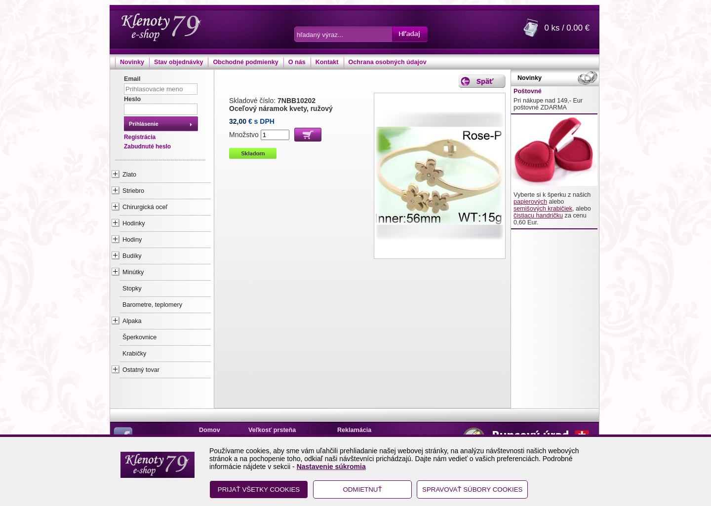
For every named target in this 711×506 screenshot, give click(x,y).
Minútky (133, 272)
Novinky (132, 62)
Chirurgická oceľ (144, 207)
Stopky (132, 288)
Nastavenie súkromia (331, 466)
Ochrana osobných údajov (388, 62)
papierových (530, 201)
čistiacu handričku (538, 215)
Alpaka (132, 321)
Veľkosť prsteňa (272, 430)
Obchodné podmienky (245, 62)
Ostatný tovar (140, 369)
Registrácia (140, 137)
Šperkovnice (139, 337)
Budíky (132, 256)
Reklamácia (354, 430)
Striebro (133, 190)
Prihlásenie (143, 124)
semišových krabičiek (543, 208)
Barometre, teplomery (152, 304)
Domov (209, 430)
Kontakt (327, 62)
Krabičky (134, 353)
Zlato (129, 174)
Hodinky (133, 223)
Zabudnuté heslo (147, 146)
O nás (297, 62)
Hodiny (132, 239)
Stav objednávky (178, 62)
